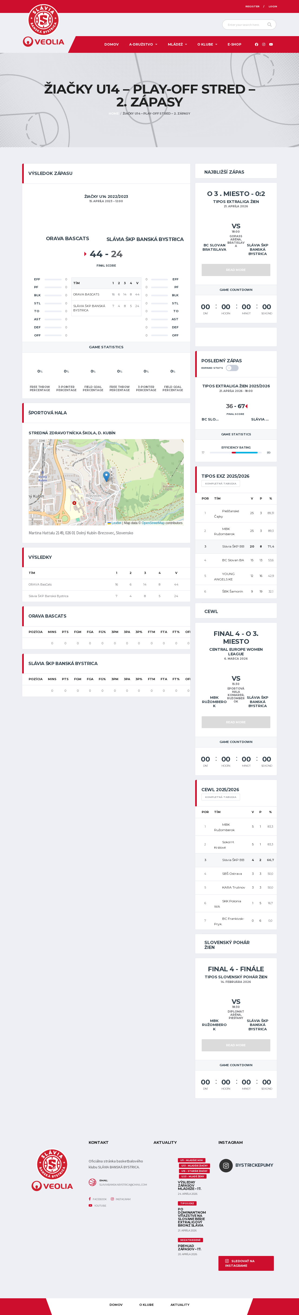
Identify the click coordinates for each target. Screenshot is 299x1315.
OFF (188, 632)
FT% (176, 632)
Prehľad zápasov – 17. (189, 1247)
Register (252, 6)
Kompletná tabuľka (220, 483)
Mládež (175, 44)
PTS (65, 632)
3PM (114, 632)
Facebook (98, 1199)
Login (273, 6)
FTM (151, 632)
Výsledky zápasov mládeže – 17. (189, 1185)
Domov (111, 44)
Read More (236, 270)
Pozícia (35, 632)
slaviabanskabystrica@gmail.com (122, 1184)
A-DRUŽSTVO (141, 44)
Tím (217, 498)
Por (205, 498)
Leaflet (114, 523)
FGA (90, 632)
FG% (102, 632)
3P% (138, 632)
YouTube (97, 1205)
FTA (164, 632)
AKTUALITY (180, 1305)
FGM (77, 632)
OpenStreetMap (153, 523)
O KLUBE (205, 44)
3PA (127, 632)
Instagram (121, 1199)
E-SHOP (234, 44)
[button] (106, 476)
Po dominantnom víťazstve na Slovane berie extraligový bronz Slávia (192, 1217)
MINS (52, 632)
